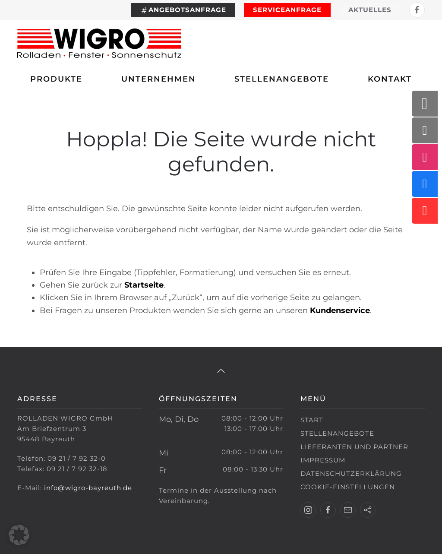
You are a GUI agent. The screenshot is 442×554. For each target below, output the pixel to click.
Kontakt (390, 79)
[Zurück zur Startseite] (99, 43)
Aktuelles (369, 10)
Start (311, 420)
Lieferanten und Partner (354, 447)
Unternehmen (158, 79)
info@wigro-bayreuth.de (88, 488)
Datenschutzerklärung (351, 473)
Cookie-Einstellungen (347, 487)
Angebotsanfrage (183, 10)
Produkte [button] (56, 79)
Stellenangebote (281, 79)
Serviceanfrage (287, 10)
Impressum (322, 460)
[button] (221, 371)
